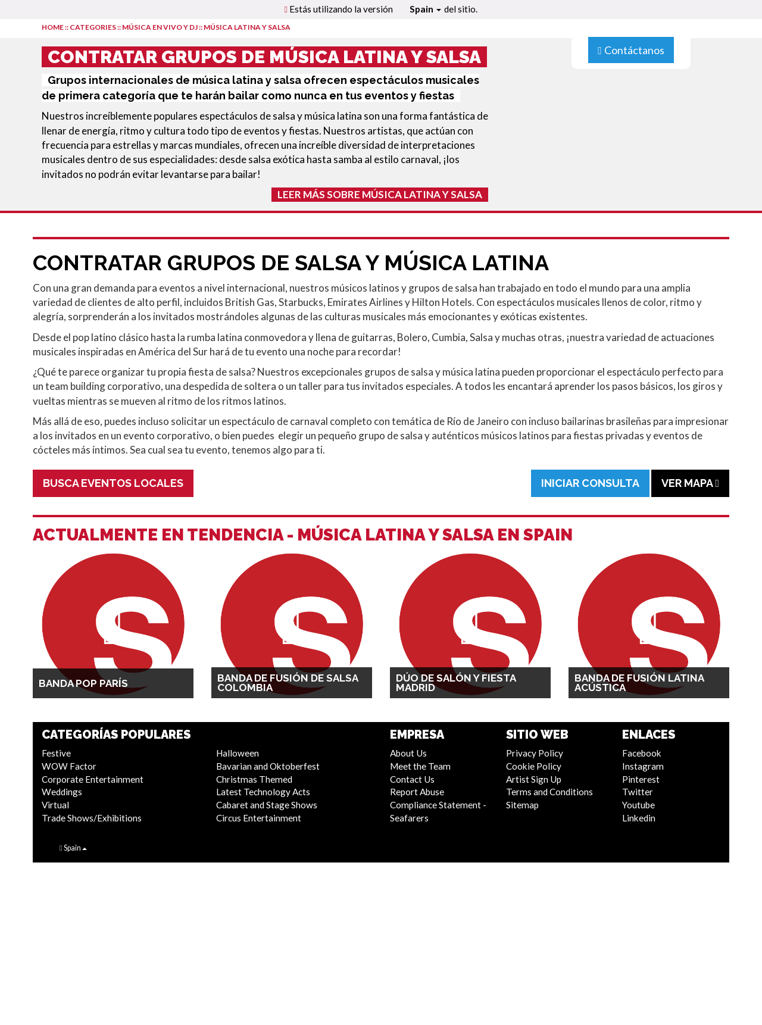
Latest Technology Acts (263, 791)
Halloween (237, 753)
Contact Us (412, 779)
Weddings (62, 791)
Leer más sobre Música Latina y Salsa (379, 194)
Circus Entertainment (258, 817)
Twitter (637, 791)
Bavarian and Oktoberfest (268, 766)
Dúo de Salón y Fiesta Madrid (456, 682)
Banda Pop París (83, 683)
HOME (53, 27)
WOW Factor (69, 766)
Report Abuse (417, 791)
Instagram (643, 766)
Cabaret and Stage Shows (266, 804)
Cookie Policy (533, 766)
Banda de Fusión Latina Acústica (639, 682)
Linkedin (638, 817)
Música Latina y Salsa (247, 27)
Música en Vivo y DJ (160, 27)
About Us (408, 753)
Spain (425, 9)
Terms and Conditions (549, 791)
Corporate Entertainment (92, 779)
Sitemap (522, 804)
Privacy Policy (534, 753)
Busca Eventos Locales (113, 483)
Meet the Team (420, 766)
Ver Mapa (690, 483)
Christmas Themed (254, 779)
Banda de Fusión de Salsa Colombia (287, 682)
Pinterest (641, 779)
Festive (56, 753)
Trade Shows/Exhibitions (92, 817)
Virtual (55, 804)
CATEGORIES (93, 27)
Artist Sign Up (533, 779)
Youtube (638, 804)
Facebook (641, 753)
